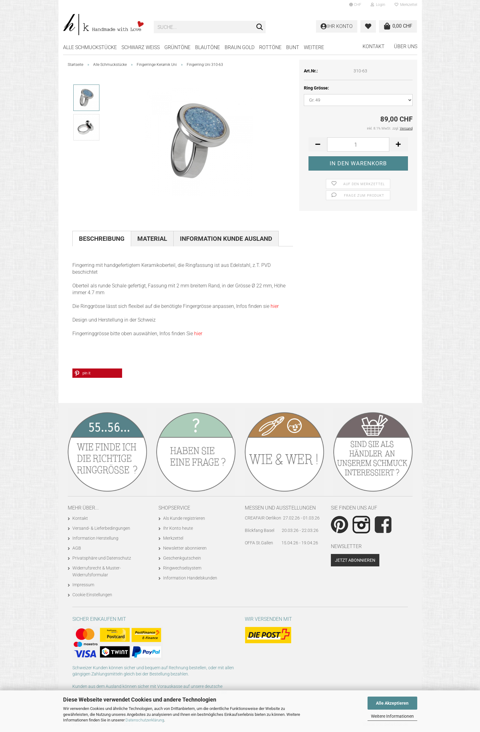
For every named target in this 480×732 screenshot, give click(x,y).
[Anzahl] (358, 144)
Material (152, 238)
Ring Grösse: (316, 87)
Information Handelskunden (190, 577)
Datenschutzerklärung (145, 720)
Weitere (314, 47)
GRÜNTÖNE (177, 47)
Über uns (405, 46)
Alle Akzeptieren (392, 703)
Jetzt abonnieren (355, 560)
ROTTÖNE (270, 47)
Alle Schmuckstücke (90, 47)
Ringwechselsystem (182, 567)
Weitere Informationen (392, 716)
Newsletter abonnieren (185, 548)
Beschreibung (102, 238)
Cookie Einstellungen (92, 594)
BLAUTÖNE (207, 47)
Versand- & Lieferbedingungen (101, 528)
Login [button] (378, 4)
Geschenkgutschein (182, 558)
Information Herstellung (95, 538)
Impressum (83, 584)
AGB (76, 548)
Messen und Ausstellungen (280, 508)
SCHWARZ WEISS (140, 47)
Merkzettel (406, 4)
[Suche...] (260, 27)
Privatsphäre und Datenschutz (101, 558)
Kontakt (374, 46)
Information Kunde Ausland (226, 238)
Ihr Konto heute (178, 528)
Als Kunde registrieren (184, 518)
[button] (355, 4)
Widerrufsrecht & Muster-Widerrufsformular (96, 571)
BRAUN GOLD (239, 47)
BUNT (292, 47)
